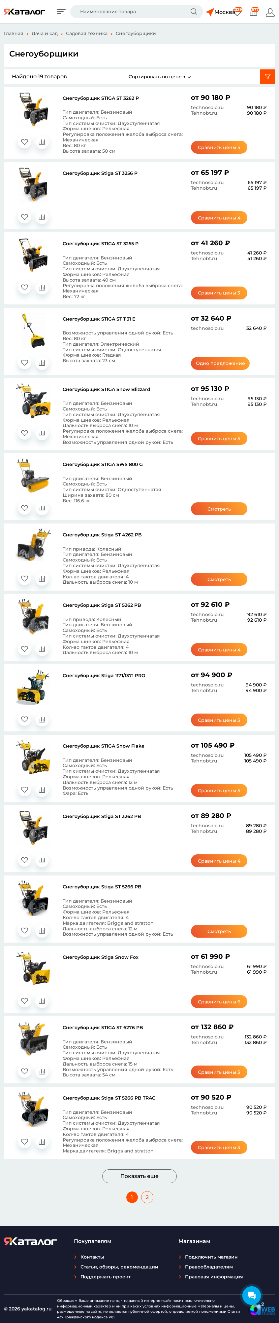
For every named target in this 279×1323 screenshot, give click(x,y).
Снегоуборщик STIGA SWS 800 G (103, 464)
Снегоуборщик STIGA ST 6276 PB (103, 1028)
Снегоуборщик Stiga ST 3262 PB (102, 816)
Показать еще (139, 1176)
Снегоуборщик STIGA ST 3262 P (101, 98)
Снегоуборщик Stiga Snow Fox (101, 957)
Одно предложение (221, 363)
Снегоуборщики (136, 33)
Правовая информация (214, 1277)
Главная (13, 33)
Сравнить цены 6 (222, 1002)
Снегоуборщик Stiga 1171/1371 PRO (104, 676)
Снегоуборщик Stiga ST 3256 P (100, 173)
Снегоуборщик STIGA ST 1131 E (99, 319)
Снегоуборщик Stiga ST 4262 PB (102, 535)
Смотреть (221, 509)
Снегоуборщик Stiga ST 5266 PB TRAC (109, 1098)
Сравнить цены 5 (222, 439)
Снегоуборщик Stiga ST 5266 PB (102, 887)
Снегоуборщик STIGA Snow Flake (103, 746)
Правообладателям (209, 1267)
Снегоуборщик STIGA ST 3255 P (101, 244)
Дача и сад (45, 33)
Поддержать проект (105, 1277)
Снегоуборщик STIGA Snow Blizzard (106, 389)
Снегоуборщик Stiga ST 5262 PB (102, 605)
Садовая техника (87, 33)
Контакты (92, 1257)
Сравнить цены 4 (222, 147)
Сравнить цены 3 (222, 293)
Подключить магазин (211, 1257)
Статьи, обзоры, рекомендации (119, 1267)
